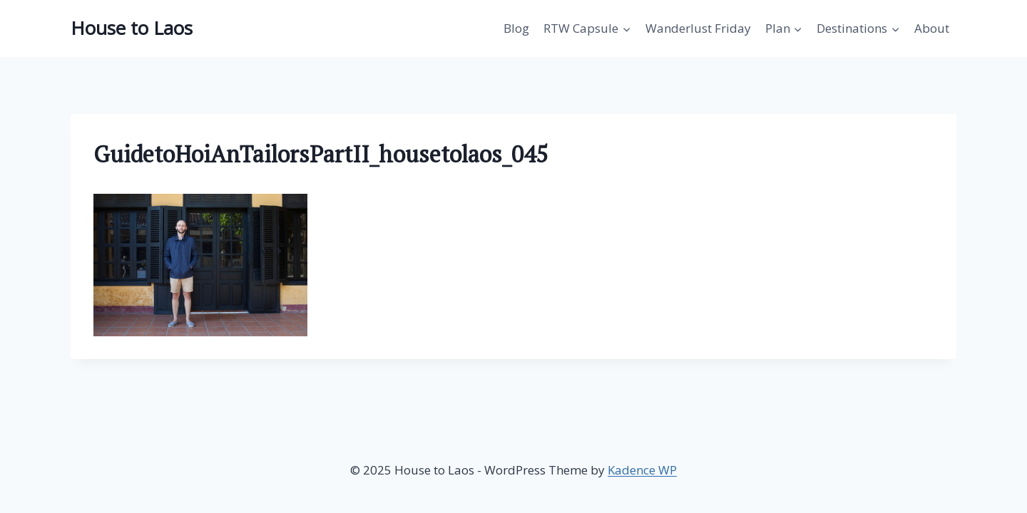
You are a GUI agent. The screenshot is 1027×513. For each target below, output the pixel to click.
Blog (516, 28)
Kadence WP (642, 470)
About (931, 28)
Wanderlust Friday (698, 28)
